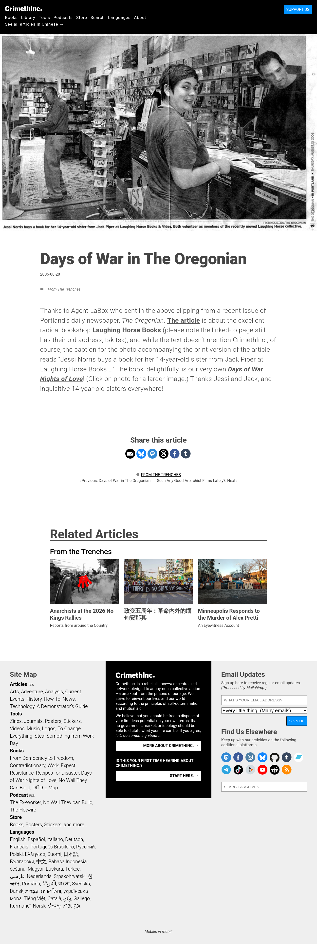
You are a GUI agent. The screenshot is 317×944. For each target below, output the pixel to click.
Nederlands (39, 876)
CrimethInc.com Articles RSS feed (287, 770)
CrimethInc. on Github (275, 757)
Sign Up (296, 721)
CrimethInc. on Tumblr (287, 757)
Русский (85, 847)
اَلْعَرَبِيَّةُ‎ (49, 884)
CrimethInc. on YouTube (262, 770)
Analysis (54, 692)
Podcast (19, 795)
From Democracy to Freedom (41, 758)
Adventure (32, 692)
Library (28, 17)
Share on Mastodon (152, 454)
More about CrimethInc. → (171, 745)
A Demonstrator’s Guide (62, 706)
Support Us (297, 9)
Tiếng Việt (34, 898)
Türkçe (72, 869)
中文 (41, 861)
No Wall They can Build (68, 802)
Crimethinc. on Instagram (250, 757)
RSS (31, 685)
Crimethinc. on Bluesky (262, 757)
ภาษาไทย (51, 891)
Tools (44, 17)
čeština (17, 869)
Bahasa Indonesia (67, 861)
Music (33, 728)
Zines (16, 721)
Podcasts (63, 17)
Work (53, 765)
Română (31, 884)
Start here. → (184, 775)
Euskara (54, 869)
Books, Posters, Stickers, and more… (48, 825)
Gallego (82, 898)
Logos (48, 728)
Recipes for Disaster (57, 773)
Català (54, 898)
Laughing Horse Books (127, 330)
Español (36, 839)
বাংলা (64, 884)
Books (11, 17)
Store (81, 17)
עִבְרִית (31, 891)
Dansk (16, 891)
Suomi (54, 854)
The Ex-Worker (25, 802)
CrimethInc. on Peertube (250, 770)
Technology (22, 706)
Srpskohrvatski (70, 876)
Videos (17, 728)
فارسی (17, 876)
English (18, 839)
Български (22, 861)
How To (52, 699)
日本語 (70, 854)
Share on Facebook (175, 454)
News (68, 699)
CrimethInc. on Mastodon (226, 757)
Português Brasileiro (52, 847)
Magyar (36, 869)
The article (183, 320)
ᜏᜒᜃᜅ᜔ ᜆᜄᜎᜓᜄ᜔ (64, 906)
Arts (14, 692)
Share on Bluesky (141, 454)
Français (19, 847)
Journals (33, 721)
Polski (16, 854)
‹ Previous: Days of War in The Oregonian (114, 480)
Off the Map (45, 788)
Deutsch (74, 839)
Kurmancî (20, 906)
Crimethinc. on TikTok (238, 770)
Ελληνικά (35, 854)
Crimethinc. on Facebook (238, 757)
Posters (53, 721)
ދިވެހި (67, 898)
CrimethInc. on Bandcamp (298, 757)
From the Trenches (64, 289)
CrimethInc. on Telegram (226, 770)
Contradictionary (27, 765)
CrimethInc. (23, 8)
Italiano (55, 839)
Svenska (81, 884)
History (34, 699)
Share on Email (130, 454)
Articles (18, 684)
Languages (119, 17)
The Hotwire (23, 810)
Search (98, 17)
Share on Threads (163, 454)
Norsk (39, 906)
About (140, 17)
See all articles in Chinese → (34, 24)
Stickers (72, 721)
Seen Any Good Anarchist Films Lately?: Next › (197, 480)
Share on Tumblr (186, 454)
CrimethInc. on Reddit (275, 770)
